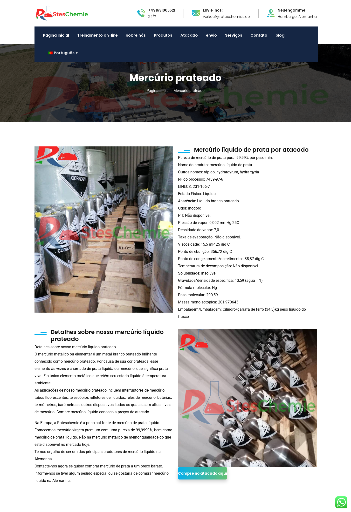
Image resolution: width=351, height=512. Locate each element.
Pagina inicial (158, 90)
